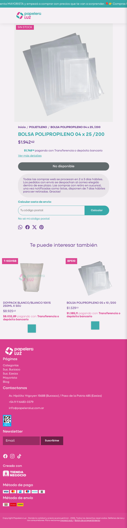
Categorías (11, 365)
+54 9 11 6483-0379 (18, 402)
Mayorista (10, 377)
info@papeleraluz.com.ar (23, 408)
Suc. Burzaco (11, 369)
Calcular (97, 210)
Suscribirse (52, 440)
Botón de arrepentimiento (87, 520)
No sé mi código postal (34, 218)
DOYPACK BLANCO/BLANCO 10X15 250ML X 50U (27, 304)
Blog (6, 382)
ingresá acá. (66, 520)
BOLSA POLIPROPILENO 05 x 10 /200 (91, 303)
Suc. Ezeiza (10, 373)
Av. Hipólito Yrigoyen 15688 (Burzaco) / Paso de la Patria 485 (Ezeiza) (52, 396)
